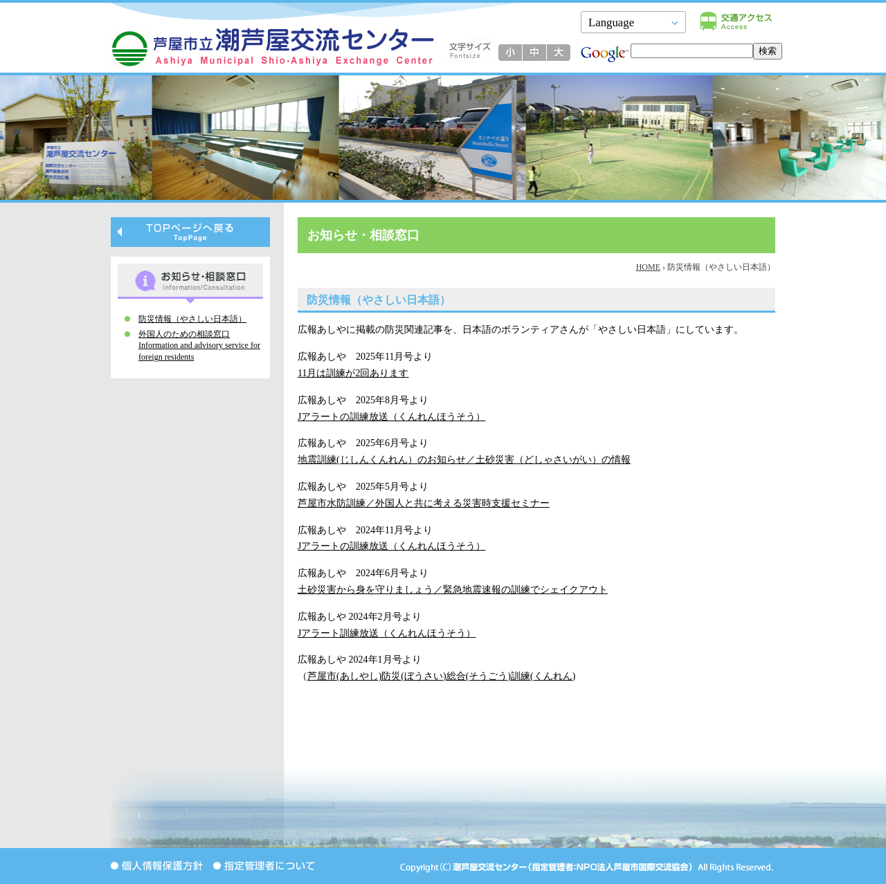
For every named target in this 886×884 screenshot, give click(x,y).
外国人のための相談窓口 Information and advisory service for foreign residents (199, 345)
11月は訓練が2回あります (353, 373)
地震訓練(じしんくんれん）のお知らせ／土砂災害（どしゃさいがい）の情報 (464, 459)
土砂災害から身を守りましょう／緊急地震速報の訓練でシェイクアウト (453, 589)
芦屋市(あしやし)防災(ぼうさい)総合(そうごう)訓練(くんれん (439, 676)
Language (611, 22)
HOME (648, 267)
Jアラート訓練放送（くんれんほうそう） (387, 633)
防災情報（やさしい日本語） (192, 319)
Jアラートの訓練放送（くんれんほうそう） (391, 417)
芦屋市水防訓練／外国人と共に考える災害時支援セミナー (424, 503)
